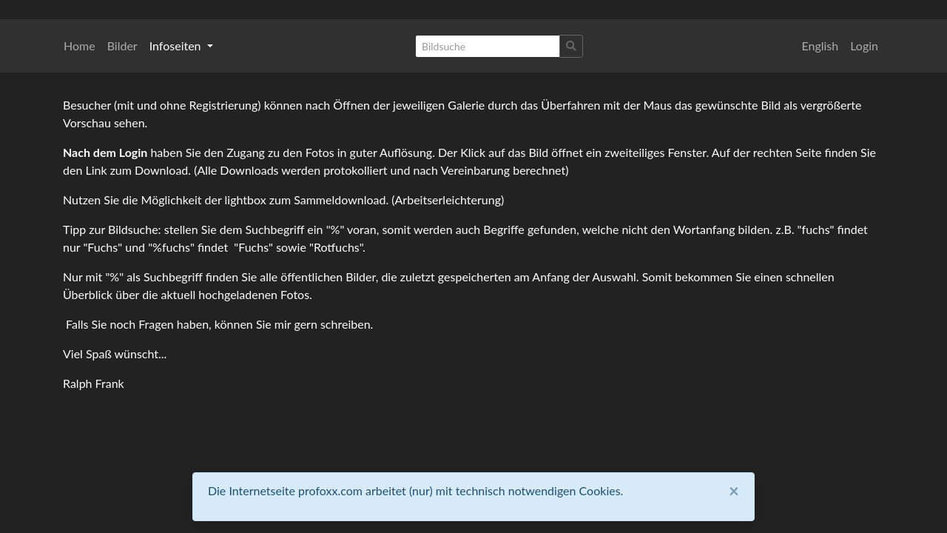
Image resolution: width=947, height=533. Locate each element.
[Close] (734, 491)
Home (79, 45)
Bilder (122, 45)
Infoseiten (176, 45)
